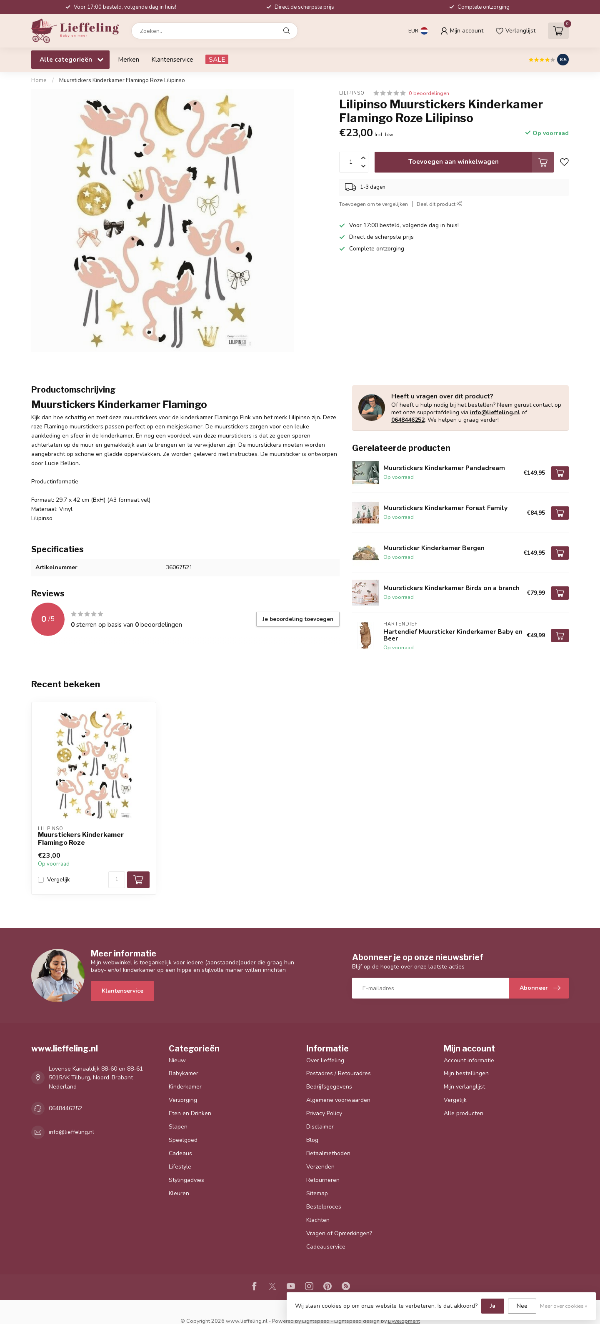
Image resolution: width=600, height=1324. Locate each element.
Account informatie (469, 1060)
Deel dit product (439, 204)
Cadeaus (180, 1153)
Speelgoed (183, 1140)
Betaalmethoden (328, 1153)
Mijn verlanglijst (464, 1087)
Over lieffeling (325, 1060)
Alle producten (463, 1113)
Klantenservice (172, 59)
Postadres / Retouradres (338, 1073)
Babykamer (183, 1073)
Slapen (178, 1127)
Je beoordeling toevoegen (297, 619)
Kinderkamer (185, 1087)
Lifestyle (180, 1167)
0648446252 (408, 420)
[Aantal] (116, 879)
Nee (522, 1306)
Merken (128, 59)
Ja (492, 1306)
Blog (312, 1140)
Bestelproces (323, 1207)
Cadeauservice (325, 1247)
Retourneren (323, 1180)
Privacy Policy (324, 1113)
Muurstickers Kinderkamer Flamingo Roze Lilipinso (122, 80)
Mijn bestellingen (466, 1073)
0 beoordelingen (429, 93)
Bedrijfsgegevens (329, 1087)
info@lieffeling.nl (495, 412)
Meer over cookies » (564, 1305)
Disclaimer (320, 1127)
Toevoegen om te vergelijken (373, 204)
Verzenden (320, 1167)
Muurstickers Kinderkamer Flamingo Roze (81, 838)
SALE (217, 59)
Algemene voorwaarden (338, 1100)
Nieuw (177, 1060)
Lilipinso (352, 93)
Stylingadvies (186, 1180)
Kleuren (179, 1193)
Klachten (318, 1220)
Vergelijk (58, 879)
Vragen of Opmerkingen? (339, 1233)
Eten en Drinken (190, 1113)
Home (39, 80)
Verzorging (183, 1100)
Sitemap (317, 1193)
